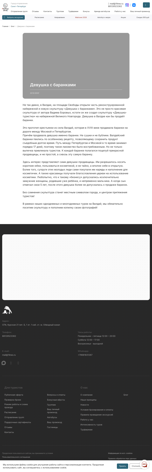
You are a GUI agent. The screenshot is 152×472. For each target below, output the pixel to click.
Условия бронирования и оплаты (96, 411)
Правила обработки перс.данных (122, 460)
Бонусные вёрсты (56, 401)
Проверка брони (12, 401)
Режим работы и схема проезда (16, 407)
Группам (60, 11)
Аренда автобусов (102, 11)
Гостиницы (52, 428)
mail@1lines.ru (115, 3)
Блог (126, 396)
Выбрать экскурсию (13, 17)
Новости (84, 406)
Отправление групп (20, 11)
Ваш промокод (54, 423)
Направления (59, 17)
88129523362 (115, 6)
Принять (122, 466)
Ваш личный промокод (140, 11)
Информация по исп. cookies (120, 454)
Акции (123, 17)
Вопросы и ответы (56, 396)
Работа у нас (120, 11)
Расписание (39, 17)
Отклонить (136, 466)
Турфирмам (74, 11)
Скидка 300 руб (142, 17)
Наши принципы (88, 401)
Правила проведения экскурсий (96, 416)
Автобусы (52, 418)
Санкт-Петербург (19, 6)
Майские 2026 (81, 17)
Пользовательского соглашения (16, 458)
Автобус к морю (103, 17)
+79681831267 (85, 356)
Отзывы (36, 11)
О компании (86, 396)
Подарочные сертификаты (17, 423)
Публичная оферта (13, 396)
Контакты (48, 11)
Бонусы (86, 11)
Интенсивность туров (91, 425)
